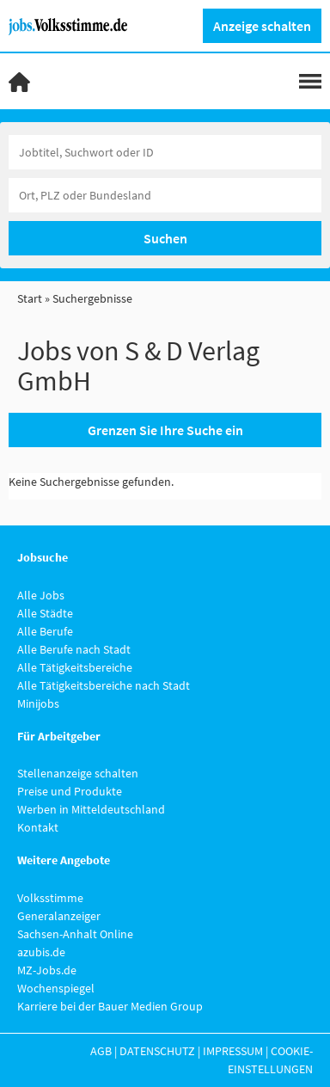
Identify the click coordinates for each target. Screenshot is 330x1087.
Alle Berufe (45, 631)
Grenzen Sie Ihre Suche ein (165, 430)
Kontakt (37, 827)
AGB (101, 1051)
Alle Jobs (40, 595)
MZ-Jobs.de (46, 970)
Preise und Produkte (69, 791)
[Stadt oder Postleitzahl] (165, 195)
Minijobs (38, 703)
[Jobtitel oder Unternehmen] (165, 152)
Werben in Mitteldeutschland (91, 809)
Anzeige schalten (262, 25)
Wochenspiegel (56, 988)
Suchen (165, 238)
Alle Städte (45, 613)
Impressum (233, 1051)
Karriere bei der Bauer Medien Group (110, 1006)
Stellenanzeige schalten (77, 773)
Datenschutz (157, 1051)
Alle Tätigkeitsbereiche (74, 667)
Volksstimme (50, 898)
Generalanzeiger (59, 916)
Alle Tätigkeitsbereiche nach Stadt (103, 685)
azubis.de (41, 952)
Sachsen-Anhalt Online (75, 934)
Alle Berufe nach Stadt (74, 649)
